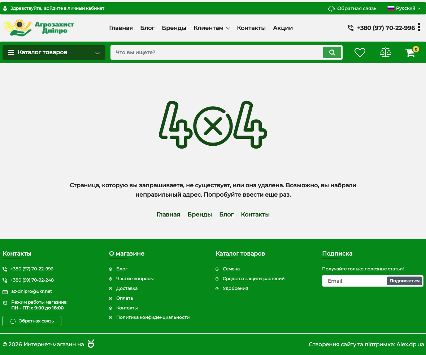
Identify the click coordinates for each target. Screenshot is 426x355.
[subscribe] (372, 281)
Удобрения (235, 288)
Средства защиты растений (253, 278)
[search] (226, 52)
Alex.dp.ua (410, 344)
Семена (231, 268)
